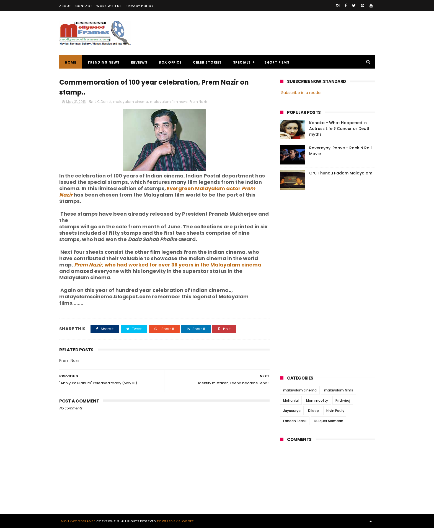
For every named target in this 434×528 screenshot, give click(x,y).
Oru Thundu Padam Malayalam (340, 173)
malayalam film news (169, 101)
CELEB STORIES (207, 62)
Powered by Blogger (175, 521)
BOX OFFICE (170, 62)
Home (70, 62)
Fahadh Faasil (294, 421)
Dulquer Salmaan (328, 421)
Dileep (313, 410)
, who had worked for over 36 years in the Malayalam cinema (167, 264)
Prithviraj (342, 400)
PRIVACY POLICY (139, 6)
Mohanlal (291, 400)
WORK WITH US (109, 6)
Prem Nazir (198, 101)
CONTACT (83, 6)
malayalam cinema (130, 101)
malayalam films (338, 390)
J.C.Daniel (102, 101)
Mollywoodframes (78, 521)
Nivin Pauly (335, 410)
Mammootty (317, 400)
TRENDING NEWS (103, 62)
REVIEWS (139, 62)
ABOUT (65, 6)
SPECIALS (242, 62)
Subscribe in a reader (301, 92)
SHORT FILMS (277, 62)
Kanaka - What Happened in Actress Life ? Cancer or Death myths (340, 128)
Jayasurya (292, 410)
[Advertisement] (274, 33)
